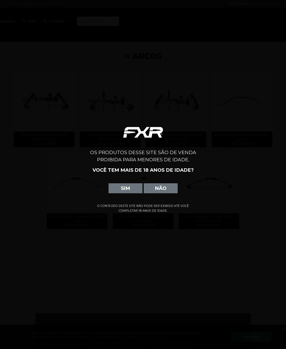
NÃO (160, 188)
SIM (125, 188)
